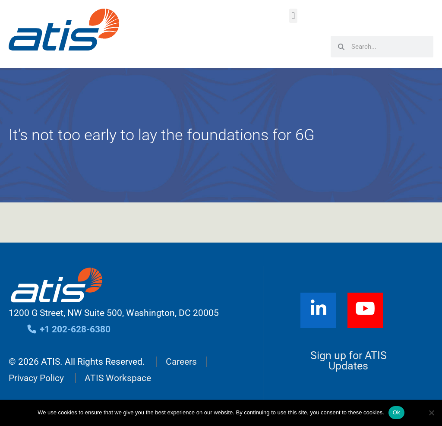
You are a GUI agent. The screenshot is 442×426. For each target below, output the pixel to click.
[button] (293, 16)
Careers (181, 362)
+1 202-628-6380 (68, 329)
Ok (396, 412)
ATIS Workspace (118, 378)
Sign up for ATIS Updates (348, 360)
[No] (431, 412)
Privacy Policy (36, 378)
